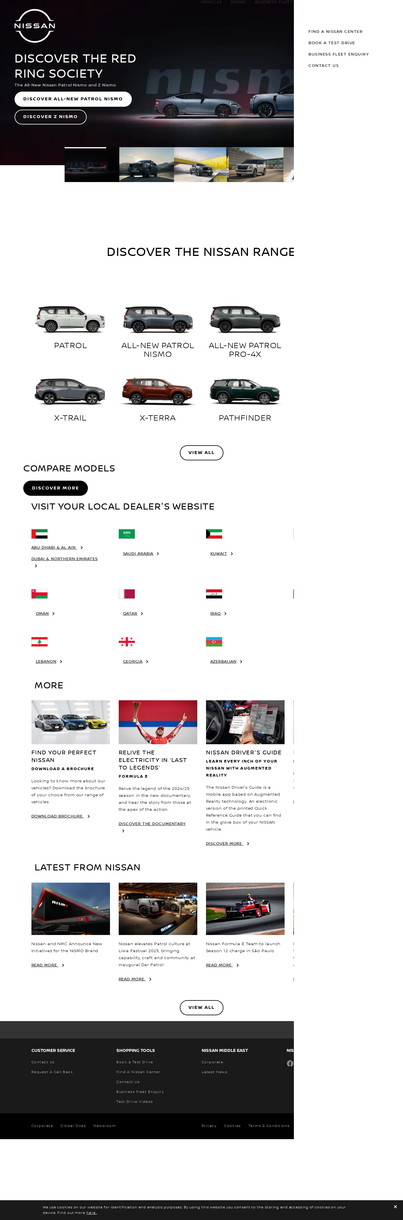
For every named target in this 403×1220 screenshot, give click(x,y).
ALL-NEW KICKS (332, 345)
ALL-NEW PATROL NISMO (158, 350)
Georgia (133, 742)
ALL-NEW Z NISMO (332, 418)
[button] (394, 7)
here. (91, 1213)
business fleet (268, 8)
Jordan (306, 694)
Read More (44, 1046)
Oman (42, 694)
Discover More (55, 528)
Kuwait (218, 634)
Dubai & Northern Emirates (64, 639)
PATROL (70, 345)
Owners (311, 8)
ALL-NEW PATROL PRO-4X (245, 350)
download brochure (57, 897)
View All (202, 452)
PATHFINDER (245, 418)
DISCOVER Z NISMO (50, 117)
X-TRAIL (70, 418)
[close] (395, 1207)
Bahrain (307, 634)
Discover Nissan (356, 8)
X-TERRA (158, 418)
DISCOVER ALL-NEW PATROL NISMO (73, 99)
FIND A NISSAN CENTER (319, 882)
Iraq (215, 694)
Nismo (232, 8)
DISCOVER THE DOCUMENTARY (152, 904)
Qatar (130, 694)
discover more (225, 924)
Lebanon (46, 742)
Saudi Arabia (138, 634)
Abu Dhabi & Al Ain (54, 628)
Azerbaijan (223, 742)
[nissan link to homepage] (35, 26)
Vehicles (205, 8)
